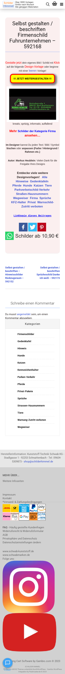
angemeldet (24, 314)
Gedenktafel (24, 341)
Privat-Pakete (25, 391)
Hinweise (22, 181)
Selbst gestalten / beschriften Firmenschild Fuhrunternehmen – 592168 (32, 34)
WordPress (41, 669)
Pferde (17, 185)
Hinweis (22, 348)
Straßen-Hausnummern (32, 194)
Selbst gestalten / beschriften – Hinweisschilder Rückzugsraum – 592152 (15, 274)
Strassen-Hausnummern (31, 405)
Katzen (39, 185)
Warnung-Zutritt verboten (32, 419)
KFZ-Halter (19, 202)
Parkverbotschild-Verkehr (33, 189)
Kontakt (7, 498)
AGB (5, 534)
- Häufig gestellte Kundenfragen (23, 527)
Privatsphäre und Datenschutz (20, 538)
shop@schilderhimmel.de (38, 461)
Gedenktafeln (39, 181)
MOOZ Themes (18, 669)
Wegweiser (21, 198)
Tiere (49, 185)
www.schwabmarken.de (16, 554)
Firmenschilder (26, 334)
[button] (32, 235)
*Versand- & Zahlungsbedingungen (22, 501)
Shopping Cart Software (18, 660)
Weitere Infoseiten (13, 480)
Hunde (28, 185)
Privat (32, 202)
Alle (45, 177)
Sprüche (45, 198)
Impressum (9, 494)
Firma (34, 198)
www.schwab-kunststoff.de (18, 551)
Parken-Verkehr (26, 376)
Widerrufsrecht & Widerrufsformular (23, 530)
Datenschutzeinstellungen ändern (22, 542)
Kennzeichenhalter (28, 369)
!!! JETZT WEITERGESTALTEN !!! (33, 78)
